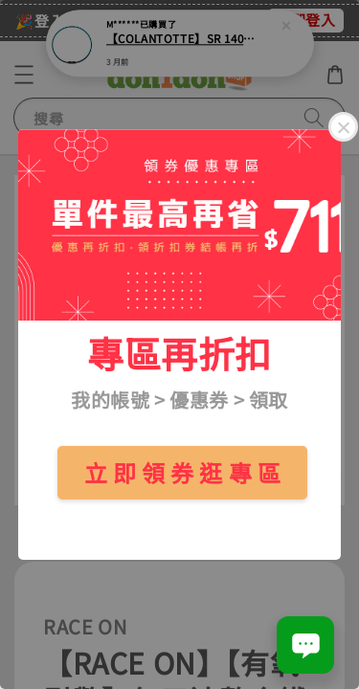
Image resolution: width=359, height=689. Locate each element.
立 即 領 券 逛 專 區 (182, 472)
